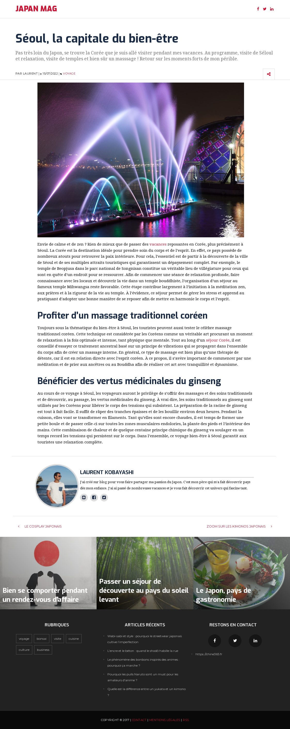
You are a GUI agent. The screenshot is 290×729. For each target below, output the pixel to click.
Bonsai (41, 639)
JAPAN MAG (36, 9)
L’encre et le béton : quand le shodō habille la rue (142, 651)
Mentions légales (164, 720)
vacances (158, 244)
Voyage (69, 73)
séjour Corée (218, 340)
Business (43, 650)
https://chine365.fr (208, 654)
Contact (139, 720)
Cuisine (74, 639)
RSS (186, 720)
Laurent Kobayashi (107, 472)
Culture (24, 650)
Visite (57, 639)
